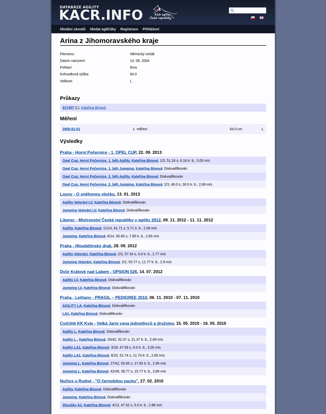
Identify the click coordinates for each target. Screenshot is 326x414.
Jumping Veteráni (77, 262)
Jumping (70, 236)
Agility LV (70, 280)
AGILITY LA (72, 306)
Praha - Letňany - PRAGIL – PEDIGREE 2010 (103, 297)
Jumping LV (72, 288)
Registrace (129, 29)
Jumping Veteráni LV (79, 210)
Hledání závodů (73, 29)
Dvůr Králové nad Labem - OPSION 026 (98, 271)
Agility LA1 (72, 347)
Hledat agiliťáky (103, 29)
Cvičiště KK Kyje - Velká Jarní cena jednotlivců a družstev (117, 323)
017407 (68, 108)
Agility (68, 228)
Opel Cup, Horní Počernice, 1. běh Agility (96, 161)
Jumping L (71, 363)
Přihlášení (151, 29)
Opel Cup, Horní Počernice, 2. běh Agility (96, 176)
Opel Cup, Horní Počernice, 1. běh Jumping (98, 168)
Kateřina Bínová (93, 108)
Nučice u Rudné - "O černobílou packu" (99, 381)
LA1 (66, 314)
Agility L (69, 331)
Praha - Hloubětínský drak (85, 246)
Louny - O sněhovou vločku (87, 194)
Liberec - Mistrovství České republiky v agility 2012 (110, 220)
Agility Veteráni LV (78, 202)
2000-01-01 (71, 129)
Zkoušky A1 (72, 405)
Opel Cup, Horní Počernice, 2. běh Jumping (98, 184)
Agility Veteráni (75, 254)
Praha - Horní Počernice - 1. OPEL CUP (98, 152)
